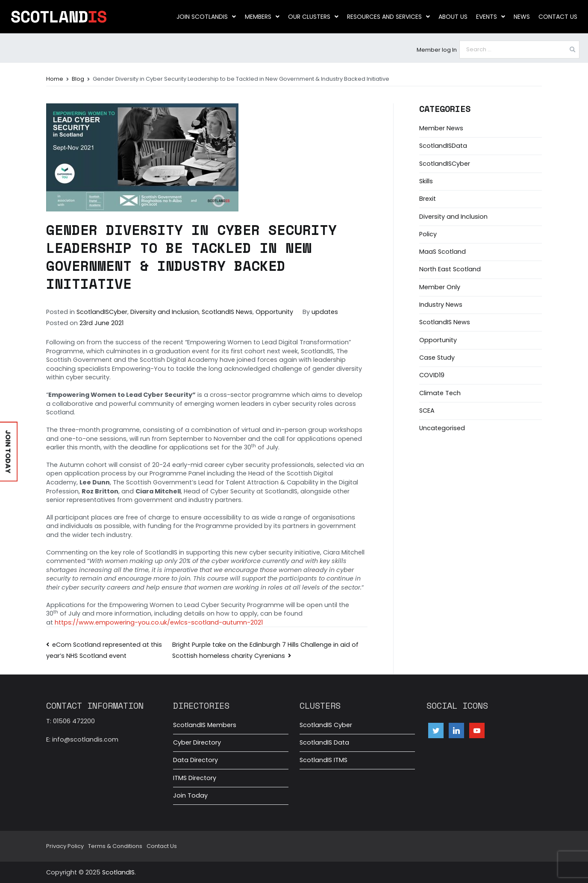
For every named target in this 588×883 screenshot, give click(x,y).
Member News (441, 128)
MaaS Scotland (442, 251)
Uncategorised (442, 428)
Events (490, 16)
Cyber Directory (197, 742)
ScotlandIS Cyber (326, 725)
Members (262, 16)
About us (452, 16)
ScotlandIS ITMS (323, 760)
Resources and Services (388, 16)
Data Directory (195, 760)
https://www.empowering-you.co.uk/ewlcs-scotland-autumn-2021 (159, 622)
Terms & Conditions (115, 846)
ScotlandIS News (227, 312)
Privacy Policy (65, 846)
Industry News (440, 304)
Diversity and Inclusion (164, 312)
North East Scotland (450, 269)
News (522, 16)
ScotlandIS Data (324, 742)
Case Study (437, 357)
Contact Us (557, 16)
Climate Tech (440, 393)
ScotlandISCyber (101, 312)
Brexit (427, 198)
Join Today (190, 795)
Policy (428, 234)
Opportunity (274, 312)
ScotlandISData (443, 145)
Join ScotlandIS (206, 16)
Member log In (437, 50)
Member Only (439, 287)
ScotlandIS (118, 872)
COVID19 (431, 375)
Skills (426, 181)
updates (325, 312)
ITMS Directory (194, 778)
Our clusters (313, 16)
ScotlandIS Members (204, 725)
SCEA (427, 410)
